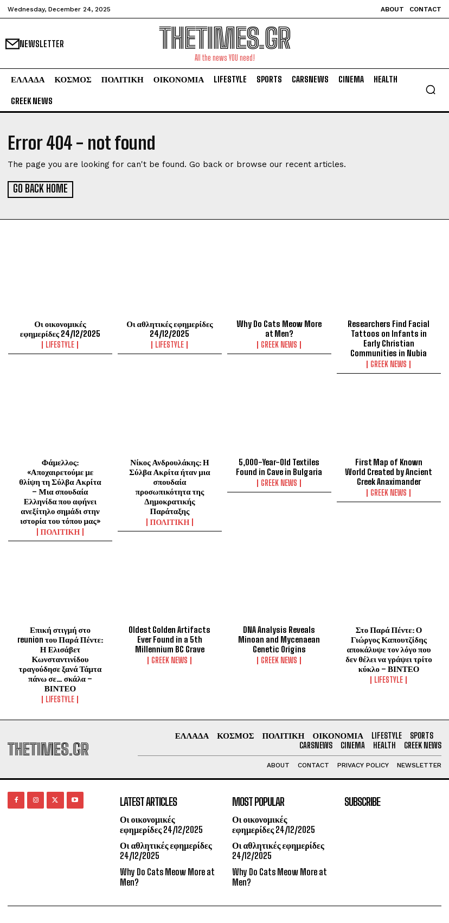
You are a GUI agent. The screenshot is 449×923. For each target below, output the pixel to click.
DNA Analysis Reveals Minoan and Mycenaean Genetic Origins (279, 638)
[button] (430, 89)
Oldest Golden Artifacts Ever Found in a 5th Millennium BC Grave (169, 638)
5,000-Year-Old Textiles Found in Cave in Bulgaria (279, 466)
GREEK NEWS (279, 344)
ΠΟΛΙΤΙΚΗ (60, 531)
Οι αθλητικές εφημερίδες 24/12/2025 (169, 328)
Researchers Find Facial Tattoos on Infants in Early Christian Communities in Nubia (388, 337)
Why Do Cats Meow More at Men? (279, 328)
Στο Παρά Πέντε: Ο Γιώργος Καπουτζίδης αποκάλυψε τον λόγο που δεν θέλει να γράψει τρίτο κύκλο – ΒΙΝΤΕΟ (388, 648)
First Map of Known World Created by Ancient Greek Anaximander (388, 470)
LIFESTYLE (60, 344)
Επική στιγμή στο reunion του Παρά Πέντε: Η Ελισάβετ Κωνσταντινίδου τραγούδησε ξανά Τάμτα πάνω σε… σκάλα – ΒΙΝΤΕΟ (60, 658)
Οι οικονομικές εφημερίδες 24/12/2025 (60, 328)
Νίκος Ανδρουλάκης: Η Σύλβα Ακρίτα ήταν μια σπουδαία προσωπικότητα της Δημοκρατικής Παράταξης (169, 485)
